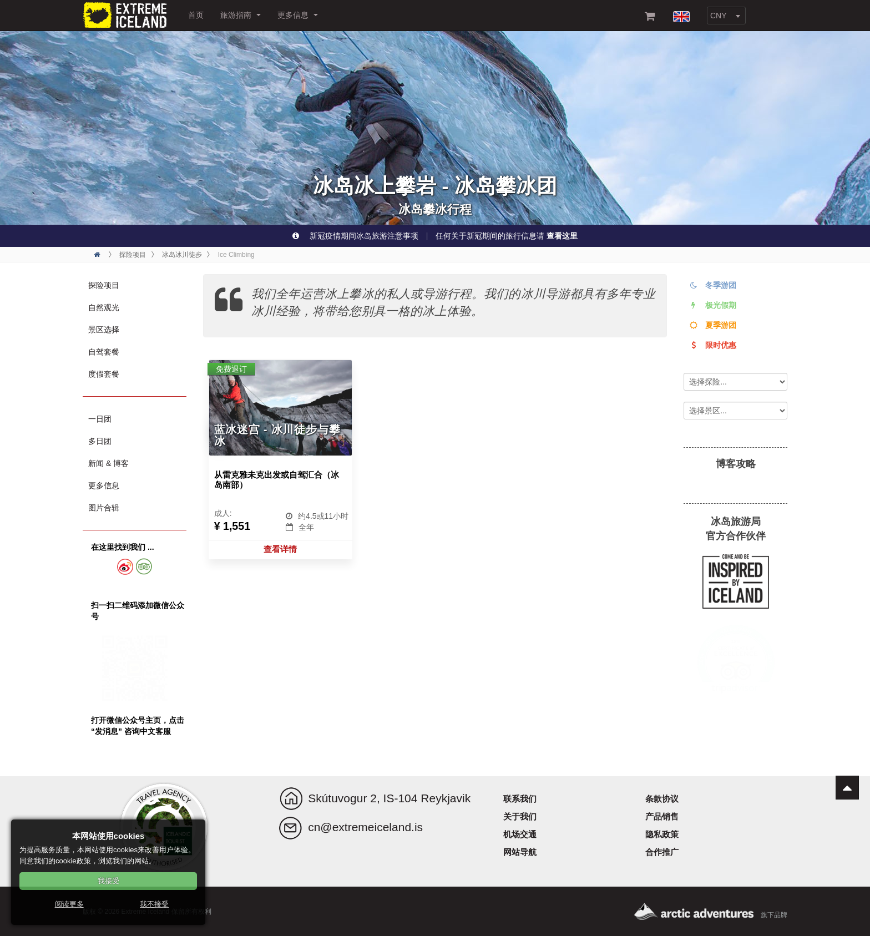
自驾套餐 (103, 351)
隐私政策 (662, 834)
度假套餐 (103, 374)
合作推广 (662, 852)
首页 (196, 15)
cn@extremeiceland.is (365, 827)
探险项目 (103, 285)
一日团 (100, 418)
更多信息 (297, 15)
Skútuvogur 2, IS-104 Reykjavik (389, 798)
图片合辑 (103, 507)
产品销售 (662, 816)
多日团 (100, 441)
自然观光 (103, 307)
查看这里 (562, 235)
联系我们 (520, 798)
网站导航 (520, 852)
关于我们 (520, 816)
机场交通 (520, 834)
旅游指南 (240, 15)
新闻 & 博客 (108, 463)
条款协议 (662, 798)
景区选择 (103, 329)
